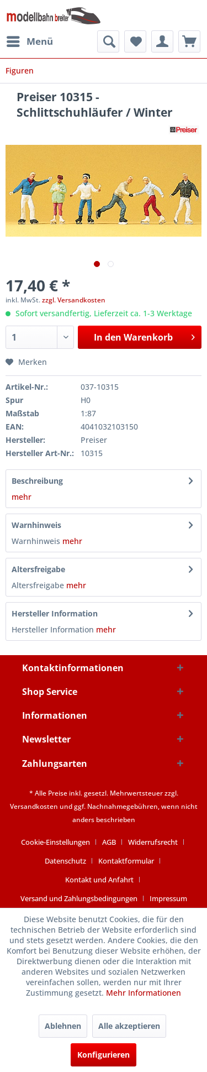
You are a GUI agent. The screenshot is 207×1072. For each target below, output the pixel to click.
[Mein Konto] (162, 41)
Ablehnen (63, 1026)
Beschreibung (37, 480)
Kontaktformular (126, 861)
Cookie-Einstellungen (55, 842)
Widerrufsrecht (153, 842)
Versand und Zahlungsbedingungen (78, 898)
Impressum (168, 898)
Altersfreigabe (38, 569)
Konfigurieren (103, 1054)
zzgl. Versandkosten (73, 300)
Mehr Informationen (143, 992)
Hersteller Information (55, 613)
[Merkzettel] (135, 41)
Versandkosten (34, 806)
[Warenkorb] (189, 41)
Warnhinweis (36, 525)
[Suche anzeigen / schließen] (108, 41)
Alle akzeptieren (129, 1026)
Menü (30, 40)
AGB (109, 842)
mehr (21, 496)
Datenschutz (65, 861)
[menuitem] (29, 41)
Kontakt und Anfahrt (99, 880)
